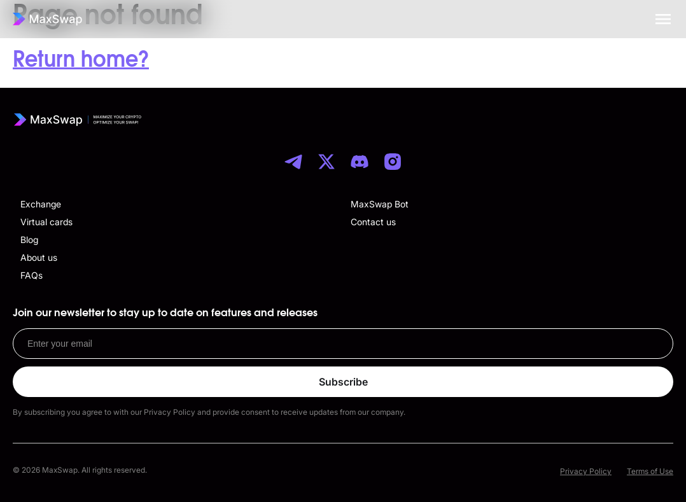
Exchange (40, 204)
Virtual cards (46, 221)
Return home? (81, 60)
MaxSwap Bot (380, 204)
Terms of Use (650, 471)
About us (38, 257)
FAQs (31, 275)
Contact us (373, 221)
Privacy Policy (586, 471)
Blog (29, 239)
